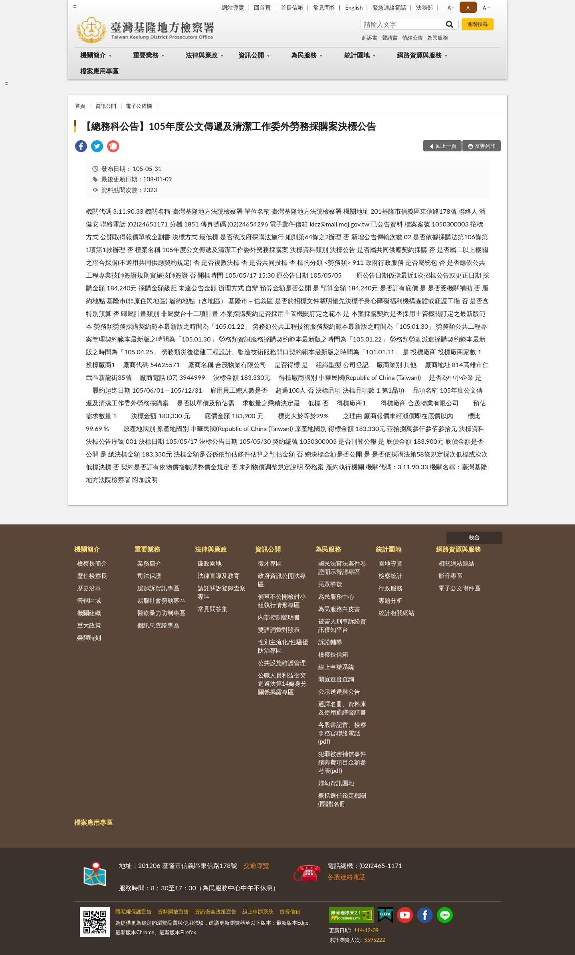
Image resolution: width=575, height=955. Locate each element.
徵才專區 (270, 563)
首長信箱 (292, 7)
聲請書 (390, 37)
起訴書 (369, 37)
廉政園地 (210, 563)
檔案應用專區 (99, 71)
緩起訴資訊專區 (158, 588)
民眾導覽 (330, 584)
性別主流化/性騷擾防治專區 (283, 646)
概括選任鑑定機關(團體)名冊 (342, 799)
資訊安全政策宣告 (215, 911)
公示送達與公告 (339, 691)
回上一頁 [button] (446, 146)
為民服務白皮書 (339, 608)
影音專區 (450, 575)
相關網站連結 (456, 563)
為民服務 (437, 37)
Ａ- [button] (450, 7)
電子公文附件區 (459, 588)
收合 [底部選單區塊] (474, 537)
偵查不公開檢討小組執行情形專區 (282, 600)
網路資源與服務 (419, 55)
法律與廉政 (202, 55)
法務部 (424, 7)
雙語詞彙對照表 (279, 629)
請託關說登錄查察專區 (222, 592)
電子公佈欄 (139, 106)
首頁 (80, 106)
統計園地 (357, 55)
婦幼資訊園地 (336, 782)
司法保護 (149, 575)
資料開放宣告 (173, 911)
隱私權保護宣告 (133, 911)
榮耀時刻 (89, 637)
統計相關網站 (396, 612)
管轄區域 (89, 600)
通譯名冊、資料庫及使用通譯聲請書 (342, 708)
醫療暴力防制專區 (161, 612)
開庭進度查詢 (336, 679)
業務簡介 (149, 563)
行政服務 (390, 588)
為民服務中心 (336, 596)
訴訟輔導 (330, 641)
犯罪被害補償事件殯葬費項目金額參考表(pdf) (342, 762)
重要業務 (146, 55)
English (354, 7)
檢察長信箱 (333, 654)
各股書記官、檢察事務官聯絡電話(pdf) (342, 733)
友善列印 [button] (485, 146)
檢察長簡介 (92, 563)
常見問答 (324, 7)
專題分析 (390, 600)
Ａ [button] (468, 7)
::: (74, 6)
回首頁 (262, 7)
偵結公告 (412, 37)
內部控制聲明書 (279, 617)
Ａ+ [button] (486, 7)
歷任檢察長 (92, 575)
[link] (81, 147)
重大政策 (89, 625)
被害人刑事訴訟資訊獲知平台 (342, 625)
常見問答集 (213, 608)
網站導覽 (233, 7)
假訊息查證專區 (158, 625)
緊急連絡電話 (389, 7)
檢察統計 (390, 575)
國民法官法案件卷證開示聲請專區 (342, 567)
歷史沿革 (89, 588)
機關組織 (89, 612)
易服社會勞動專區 (161, 600)
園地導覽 (390, 563)
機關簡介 (93, 55)
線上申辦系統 (336, 666)
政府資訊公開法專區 (282, 580)
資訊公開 (251, 55)
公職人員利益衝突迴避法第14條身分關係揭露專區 (282, 683)
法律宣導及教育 (219, 575)
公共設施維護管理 (282, 662)
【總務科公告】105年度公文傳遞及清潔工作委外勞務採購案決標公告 (228, 126)
